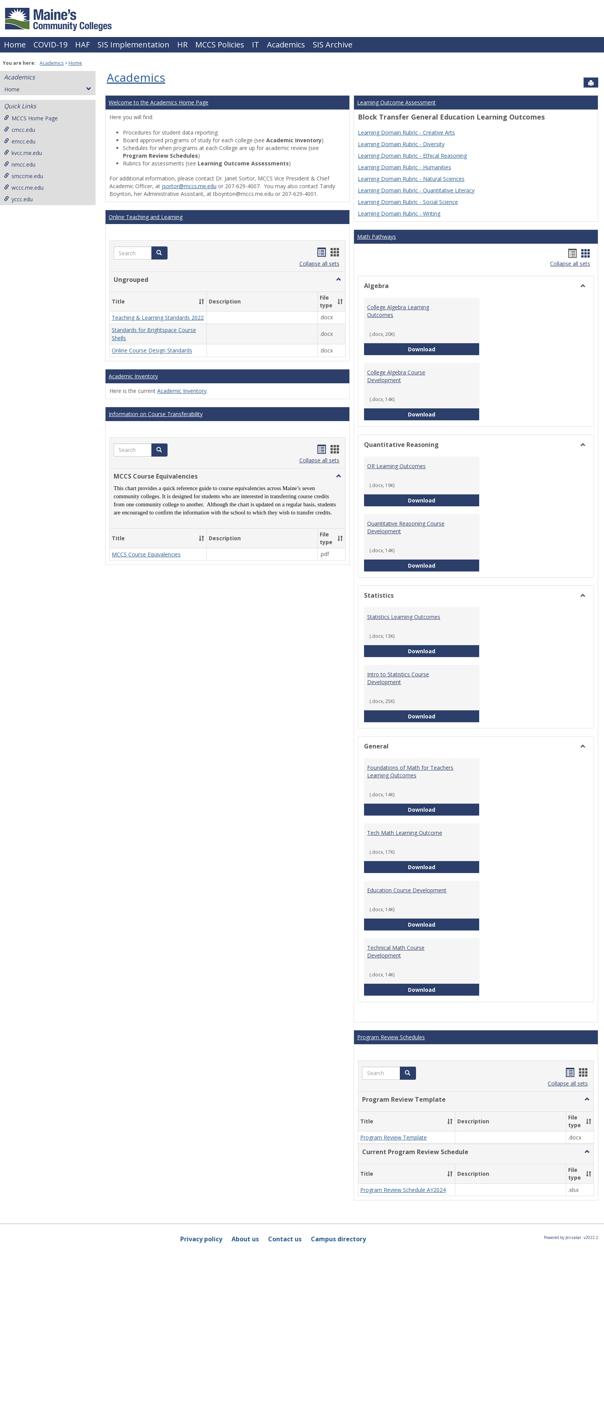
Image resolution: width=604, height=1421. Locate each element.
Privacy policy (201, 1239)
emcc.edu (19, 141)
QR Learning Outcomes (396, 466)
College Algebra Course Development (396, 376)
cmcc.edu (19, 129)
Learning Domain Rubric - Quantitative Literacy (416, 190)
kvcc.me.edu (23, 153)
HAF (82, 44)
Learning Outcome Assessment (396, 102)
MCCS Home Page (31, 118)
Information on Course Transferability (156, 414)
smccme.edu (23, 176)
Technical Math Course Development (395, 951)
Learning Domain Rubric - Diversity (401, 144)
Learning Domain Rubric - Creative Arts (406, 132)
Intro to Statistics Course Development (398, 678)
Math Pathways (376, 236)
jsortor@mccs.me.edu (189, 186)
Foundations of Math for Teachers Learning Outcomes (410, 771)
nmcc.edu (19, 164)
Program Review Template (393, 1137)
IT (255, 44)
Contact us (285, 1239)
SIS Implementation (133, 44)
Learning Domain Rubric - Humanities (404, 167)
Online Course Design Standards (152, 350)
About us (245, 1239)
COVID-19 (50, 44)
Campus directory (338, 1239)
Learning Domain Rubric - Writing (399, 213)
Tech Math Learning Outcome (404, 832)
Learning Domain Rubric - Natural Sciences (411, 178)
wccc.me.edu (24, 187)
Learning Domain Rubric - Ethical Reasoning (412, 155)
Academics (286, 44)
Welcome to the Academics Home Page (158, 102)
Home (15, 44)
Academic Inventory (133, 376)
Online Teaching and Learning (146, 217)
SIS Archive (332, 44)
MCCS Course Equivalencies (146, 554)
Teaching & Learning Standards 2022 (158, 317)
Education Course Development (406, 890)
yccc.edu (18, 199)
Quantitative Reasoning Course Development (406, 527)
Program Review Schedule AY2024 (403, 1189)
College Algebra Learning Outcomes (398, 311)
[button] (159, 253)
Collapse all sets (319, 263)
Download (444, 349)
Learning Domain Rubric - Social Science (408, 202)
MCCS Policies (219, 44)
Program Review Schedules (391, 1037)
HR (182, 44)
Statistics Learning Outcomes (403, 616)
